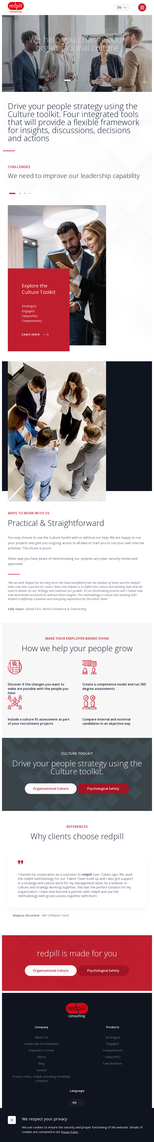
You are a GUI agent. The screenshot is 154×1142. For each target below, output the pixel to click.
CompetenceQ (113, 1057)
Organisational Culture (51, 795)
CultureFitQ (113, 1064)
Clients (41, 1064)
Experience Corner (41, 1057)
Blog (41, 1071)
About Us (41, 1043)
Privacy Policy (71, 1132)
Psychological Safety (103, 795)
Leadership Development (41, 1050)
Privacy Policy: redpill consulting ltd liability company (41, 1087)
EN (122, 8)
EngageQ (112, 1050)
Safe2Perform (112, 1071)
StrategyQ (112, 1043)
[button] (67, 82)
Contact (41, 1078)
